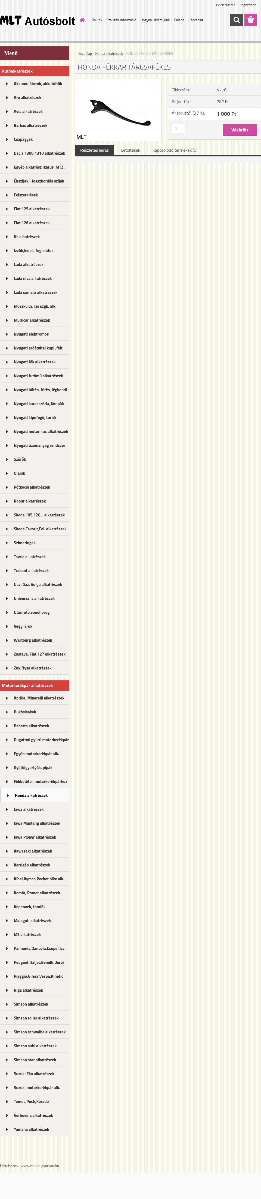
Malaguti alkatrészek (32, 920)
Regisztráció (248, 4)
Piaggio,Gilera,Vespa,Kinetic (38, 976)
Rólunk (97, 20)
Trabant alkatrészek (31, 570)
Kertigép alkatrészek (32, 865)
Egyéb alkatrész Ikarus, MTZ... (40, 167)
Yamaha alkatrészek (31, 1129)
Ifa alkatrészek (27, 237)
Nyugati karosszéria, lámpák (39, 403)
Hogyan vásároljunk (155, 20)
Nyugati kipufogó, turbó (35, 417)
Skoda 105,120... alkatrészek (39, 515)
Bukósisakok (25, 712)
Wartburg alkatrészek (33, 640)
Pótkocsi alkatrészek (32, 487)
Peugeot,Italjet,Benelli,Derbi (39, 962)
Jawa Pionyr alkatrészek (35, 837)
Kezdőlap (85, 53)
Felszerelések (26, 195)
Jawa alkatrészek (29, 809)
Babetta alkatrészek (31, 726)
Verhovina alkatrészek (33, 1115)
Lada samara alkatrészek (36, 292)
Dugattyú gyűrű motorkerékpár (41, 740)
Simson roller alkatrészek (36, 1018)
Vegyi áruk (23, 626)
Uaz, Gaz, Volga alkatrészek (38, 584)
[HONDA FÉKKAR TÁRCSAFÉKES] (118, 81)
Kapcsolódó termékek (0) (174, 150)
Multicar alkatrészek (32, 320)
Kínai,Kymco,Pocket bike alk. (39, 879)
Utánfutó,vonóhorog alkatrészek (31, 614)
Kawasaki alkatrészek (33, 851)
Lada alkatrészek (29, 264)
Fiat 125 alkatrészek (32, 209)
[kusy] (178, 128)
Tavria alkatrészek (30, 557)
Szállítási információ (121, 20)
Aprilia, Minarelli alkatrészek (39, 698)
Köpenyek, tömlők (29, 907)
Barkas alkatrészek (30, 125)
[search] (236, 20)
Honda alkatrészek (31, 795)
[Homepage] (81, 20)
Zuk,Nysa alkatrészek (33, 668)
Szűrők (20, 459)
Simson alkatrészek (31, 1004)
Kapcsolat (196, 20)
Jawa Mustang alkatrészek (37, 823)
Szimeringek (25, 543)
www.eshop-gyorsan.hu (39, 1165)
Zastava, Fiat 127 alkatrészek (40, 654)
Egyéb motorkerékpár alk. (36, 754)
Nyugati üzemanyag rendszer (39, 445)
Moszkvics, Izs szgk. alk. (35, 306)
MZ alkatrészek (27, 934)
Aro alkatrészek (27, 97)
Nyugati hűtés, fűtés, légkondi (40, 390)
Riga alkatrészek (28, 990)
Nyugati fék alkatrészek (35, 362)
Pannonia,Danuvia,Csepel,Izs (39, 948)
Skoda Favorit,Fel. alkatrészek (40, 529)
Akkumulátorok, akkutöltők (38, 83)
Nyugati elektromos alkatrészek (31, 336)
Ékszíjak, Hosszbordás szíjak (39, 181)
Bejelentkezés (225, 4)
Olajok (19, 473)
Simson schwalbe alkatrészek (40, 1032)
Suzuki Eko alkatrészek (34, 1074)
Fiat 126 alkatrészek (32, 223)
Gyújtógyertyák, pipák (33, 767)
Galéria (179, 20)
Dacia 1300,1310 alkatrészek (39, 153)
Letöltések (130, 150)
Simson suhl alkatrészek (35, 1046)
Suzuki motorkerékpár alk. (37, 1087)
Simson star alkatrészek (35, 1060)
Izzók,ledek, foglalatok (34, 250)
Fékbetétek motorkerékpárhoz (40, 781)
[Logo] (37, 20)
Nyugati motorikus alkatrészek (41, 431)
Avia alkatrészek (28, 111)
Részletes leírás (94, 150)
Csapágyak (23, 139)
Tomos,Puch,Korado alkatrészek (31, 1103)
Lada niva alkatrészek (33, 278)
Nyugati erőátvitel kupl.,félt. (39, 348)
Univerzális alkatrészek (34, 598)
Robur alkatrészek (30, 501)
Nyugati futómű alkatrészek (38, 376)
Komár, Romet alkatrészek (37, 893)
